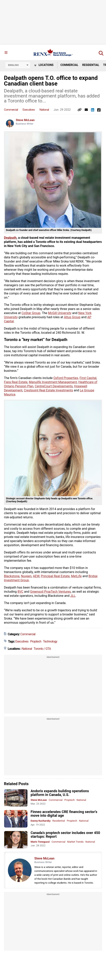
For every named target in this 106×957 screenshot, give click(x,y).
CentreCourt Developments (54, 386)
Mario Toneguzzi (40, 841)
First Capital (88, 378)
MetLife (76, 576)
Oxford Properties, (66, 378)
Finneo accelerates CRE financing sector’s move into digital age (64, 814)
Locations (43, 65)
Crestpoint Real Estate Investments (48, 390)
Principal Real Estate (55, 576)
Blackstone (12, 576)
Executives (29, 109)
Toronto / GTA (42, 649)
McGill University (59, 313)
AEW (36, 576)
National (44, 109)
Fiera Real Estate (15, 382)
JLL (72, 596)
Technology (50, 641)
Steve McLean (25, 120)
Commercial (69, 65)
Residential (90, 65)
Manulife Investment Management (53, 382)
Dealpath (10, 238)
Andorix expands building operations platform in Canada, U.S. (60, 793)
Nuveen (26, 576)
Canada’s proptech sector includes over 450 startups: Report (65, 835)
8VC (20, 591)
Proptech (35, 641)
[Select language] (18, 65)
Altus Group (72, 317)
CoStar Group (31, 313)
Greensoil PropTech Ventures (50, 591)
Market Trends (75, 841)
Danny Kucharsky (41, 820)
